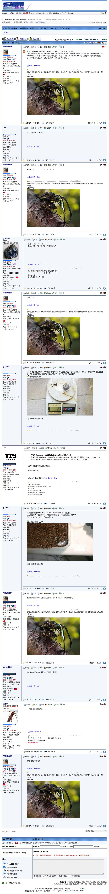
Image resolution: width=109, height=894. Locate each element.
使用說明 (63, 13)
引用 (54, 47)
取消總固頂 (77, 882)
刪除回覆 (100, 884)
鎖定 (86, 884)
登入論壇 (18, 13)
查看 (33, 47)
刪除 (89, 855)
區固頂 (84, 882)
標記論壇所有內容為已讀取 (97, 22)
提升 (81, 884)
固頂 (98, 882)
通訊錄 (47, 47)
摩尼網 (67, 889)
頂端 (4, 883)
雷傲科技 (39, 891)
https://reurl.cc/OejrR (35, 491)
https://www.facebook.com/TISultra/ (40, 487)
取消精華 (76, 884)
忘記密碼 (34, 13)
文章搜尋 (49, 13)
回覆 (61, 47)
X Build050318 (71, 891)
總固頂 (70, 882)
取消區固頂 (92, 882)
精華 (70, 884)
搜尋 (40, 47)
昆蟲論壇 (7, 22)
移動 (105, 884)
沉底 (55, 884)
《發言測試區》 (18, 22)
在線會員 (42, 13)
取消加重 (65, 884)
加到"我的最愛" (15, 883)
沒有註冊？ (64, 846)
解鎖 (90, 884)
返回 (25, 22)
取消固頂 (104, 882)
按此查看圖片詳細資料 (35, 419)
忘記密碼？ (97, 846)
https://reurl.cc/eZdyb (35, 495)
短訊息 (26, 47)
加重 (59, 884)
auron (54, 891)
